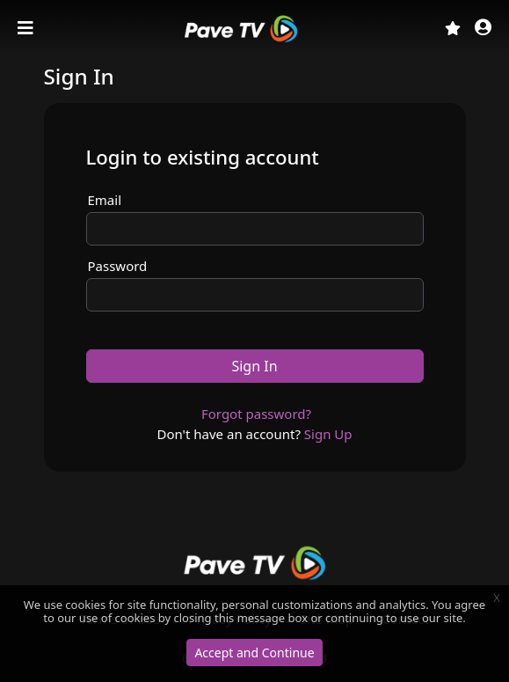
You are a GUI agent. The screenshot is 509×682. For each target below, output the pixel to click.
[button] (483, 28)
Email (105, 200)
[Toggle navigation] (27, 28)
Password (118, 266)
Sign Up (328, 434)
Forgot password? (256, 413)
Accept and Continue (254, 652)
